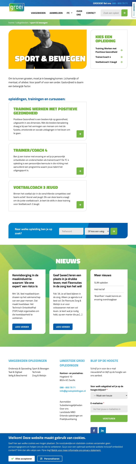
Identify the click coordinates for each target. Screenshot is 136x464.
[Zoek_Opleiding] (124, 12)
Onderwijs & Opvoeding (19, 368)
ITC (69, 13)
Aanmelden (56, 13)
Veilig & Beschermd (17, 375)
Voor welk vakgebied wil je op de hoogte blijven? (106, 388)
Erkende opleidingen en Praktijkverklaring (71, 417)
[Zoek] (113, 231)
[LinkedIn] (102, 430)
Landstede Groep (134, 9)
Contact (90, 13)
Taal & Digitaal (15, 372)
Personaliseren (49, 458)
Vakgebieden (38, 13)
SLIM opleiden (101, 282)
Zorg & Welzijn (39, 375)
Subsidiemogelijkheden (71, 405)
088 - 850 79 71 (120, 3)
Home (11, 22)
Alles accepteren (21, 458)
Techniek (36, 372)
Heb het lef (99, 289)
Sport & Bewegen (39, 22)
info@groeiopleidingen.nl (73, 391)
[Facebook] (94, 430)
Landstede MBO (67, 412)
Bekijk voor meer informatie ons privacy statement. (76, 450)
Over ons (79, 12)
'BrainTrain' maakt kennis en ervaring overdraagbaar (107, 297)
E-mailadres (97, 403)
